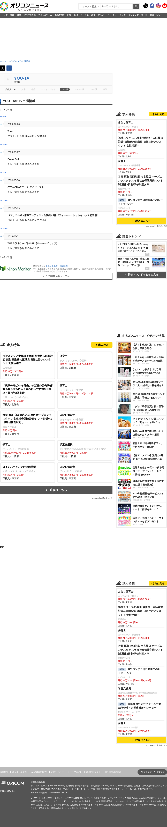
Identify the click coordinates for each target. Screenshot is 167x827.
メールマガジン (75, 772)
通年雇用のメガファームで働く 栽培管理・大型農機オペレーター (140, 706)
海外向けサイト (93, 772)
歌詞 (105, 89)
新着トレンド (156, 15)
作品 (33, 89)
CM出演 (93, 89)
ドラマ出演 (79, 89)
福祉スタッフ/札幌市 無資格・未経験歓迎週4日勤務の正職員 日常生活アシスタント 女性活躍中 (140, 141)
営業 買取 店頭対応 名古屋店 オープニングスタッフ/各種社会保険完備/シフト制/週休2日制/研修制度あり (140, 180)
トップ (4, 15)
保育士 (122, 161)
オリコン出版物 (19, 772)
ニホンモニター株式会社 (56, 266)
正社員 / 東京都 (85, 391)
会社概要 (4, 772)
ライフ (122, 15)
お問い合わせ (57, 772)
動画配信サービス (63, 15)
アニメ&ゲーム (45, 15)
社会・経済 (90, 15)
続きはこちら (58, 490)
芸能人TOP (10, 89)
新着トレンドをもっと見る (141, 274)
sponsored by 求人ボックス (102, 498)
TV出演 (64, 89)
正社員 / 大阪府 (85, 361)
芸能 (12, 15)
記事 (23, 89)
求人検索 (103, 344)
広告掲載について (39, 772)
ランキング (133, 15)
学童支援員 (124, 688)
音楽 (19, 15)
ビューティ (112, 15)
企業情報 (160, 772)
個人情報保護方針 (113, 772)
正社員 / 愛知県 (28, 424)
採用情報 (147, 772)
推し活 (144, 15)
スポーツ (78, 15)
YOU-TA (21, 78)
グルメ (101, 15)
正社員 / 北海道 (28, 365)
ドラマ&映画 (30, 15)
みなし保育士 (125, 122)
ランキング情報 (48, 89)
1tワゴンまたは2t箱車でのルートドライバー (140, 201)
